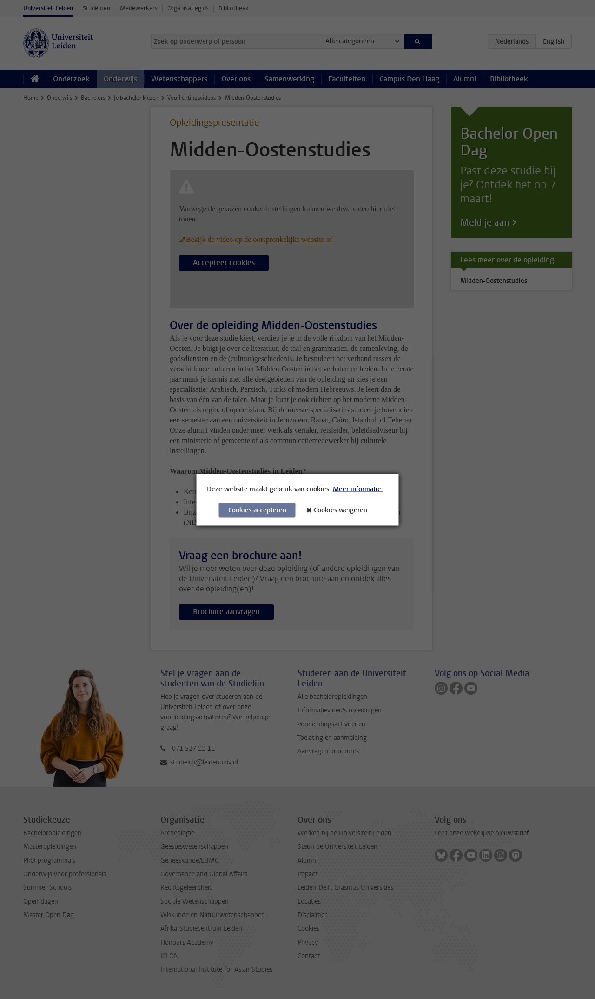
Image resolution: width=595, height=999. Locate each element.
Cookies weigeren (340, 509)
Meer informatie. (358, 488)
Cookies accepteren (257, 509)
